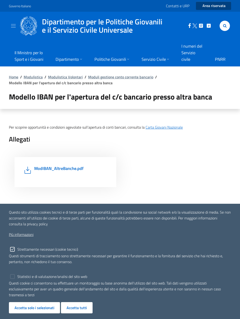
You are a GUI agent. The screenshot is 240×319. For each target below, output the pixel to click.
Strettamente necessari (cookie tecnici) (47, 249)
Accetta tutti (77, 308)
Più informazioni (21, 234)
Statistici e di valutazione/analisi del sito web (52, 276)
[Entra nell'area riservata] (213, 6)
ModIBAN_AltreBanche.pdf (58, 168)
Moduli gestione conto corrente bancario (120, 77)
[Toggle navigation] (13, 26)
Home (13, 77)
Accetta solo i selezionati (34, 308)
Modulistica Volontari (65, 77)
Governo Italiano (20, 6)
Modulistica (33, 77)
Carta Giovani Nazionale (164, 127)
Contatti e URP (177, 6)
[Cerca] (224, 26)
